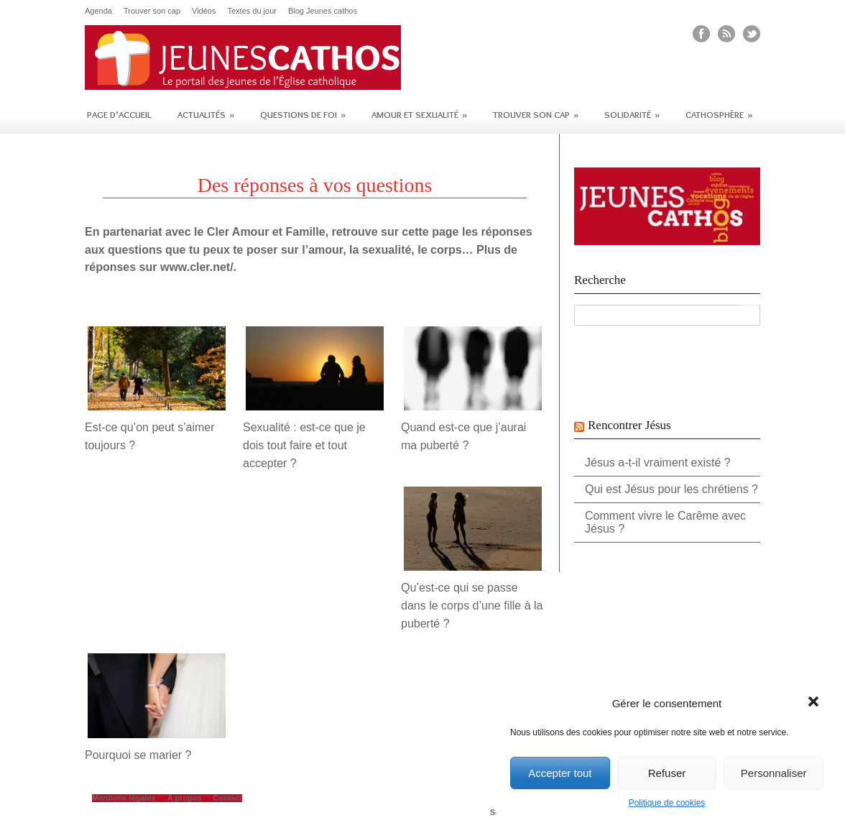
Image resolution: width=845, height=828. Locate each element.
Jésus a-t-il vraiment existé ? (658, 462)
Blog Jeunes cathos (322, 11)
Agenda (98, 11)
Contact (228, 798)
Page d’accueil (119, 114)
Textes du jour (251, 11)
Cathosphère (718, 114)
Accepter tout (559, 773)
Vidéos (204, 11)
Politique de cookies (667, 803)
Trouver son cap (152, 11)
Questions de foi (303, 114)
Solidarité (632, 114)
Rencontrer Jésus (629, 425)
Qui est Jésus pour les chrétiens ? (671, 489)
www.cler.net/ (197, 267)
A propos (184, 798)
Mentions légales (124, 798)
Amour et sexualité (419, 114)
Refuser (667, 773)
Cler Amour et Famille (266, 232)
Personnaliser (774, 773)
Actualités (205, 114)
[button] (814, 703)
